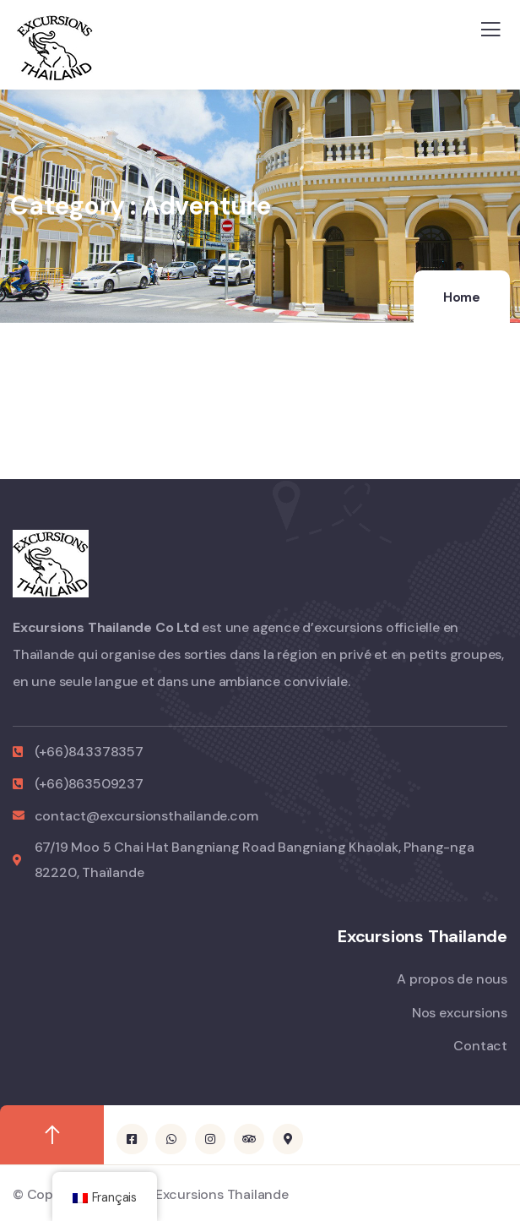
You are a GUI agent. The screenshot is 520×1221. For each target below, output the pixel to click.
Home (461, 297)
